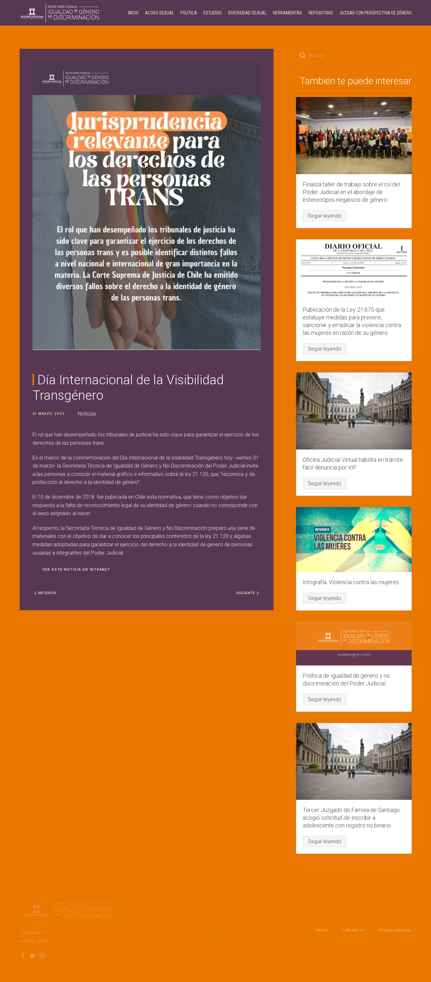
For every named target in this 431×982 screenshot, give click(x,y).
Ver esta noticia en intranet (76, 569)
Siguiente (247, 593)
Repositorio (321, 12)
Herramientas (287, 12)
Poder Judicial (395, 932)
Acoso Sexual (159, 12)
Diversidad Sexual (247, 12)
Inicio (133, 12)
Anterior (45, 593)
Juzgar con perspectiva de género (375, 12)
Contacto (353, 932)
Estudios (212, 12)
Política (188, 12)
